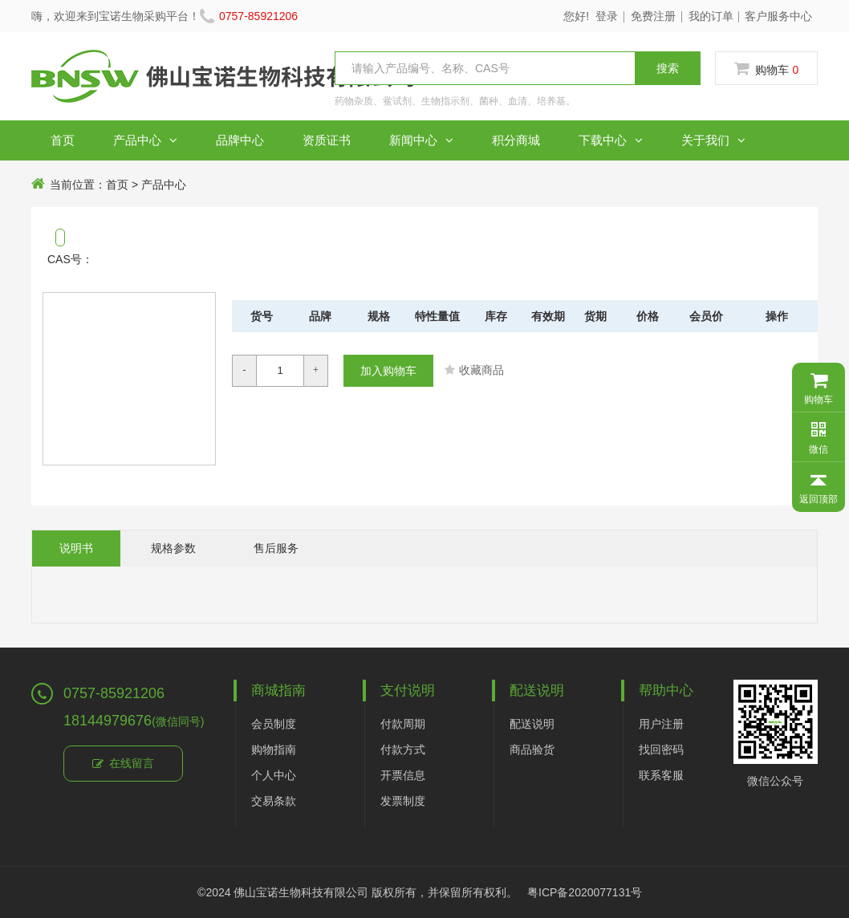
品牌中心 (240, 140)
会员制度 (273, 723)
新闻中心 (421, 140)
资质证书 (327, 140)
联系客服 (661, 775)
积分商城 (516, 140)
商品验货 (532, 749)
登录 (606, 16)
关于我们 (713, 140)
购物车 (766, 69)
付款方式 (402, 749)
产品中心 (145, 140)
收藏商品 (474, 370)
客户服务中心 (778, 16)
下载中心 (611, 140)
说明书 (76, 548)
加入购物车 (388, 370)
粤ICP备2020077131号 (584, 892)
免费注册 (653, 16)
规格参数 (173, 548)
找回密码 (661, 749)
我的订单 (711, 16)
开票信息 (402, 775)
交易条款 (273, 800)
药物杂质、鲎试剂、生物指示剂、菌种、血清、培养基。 (455, 101)
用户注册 (661, 723)
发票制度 (402, 800)
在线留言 (123, 764)
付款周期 (402, 723)
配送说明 (532, 723)
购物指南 (273, 749)
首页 (63, 140)
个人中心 (273, 775)
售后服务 (276, 548)
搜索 (667, 68)
